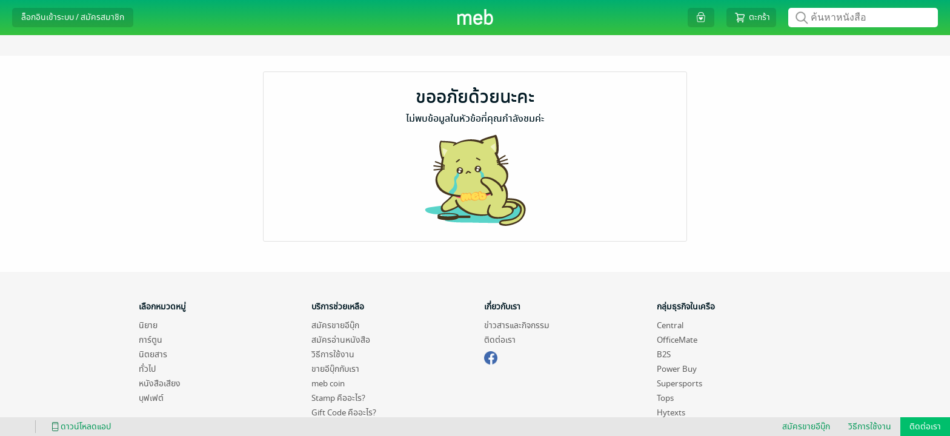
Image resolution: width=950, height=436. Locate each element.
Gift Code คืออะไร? (343, 412)
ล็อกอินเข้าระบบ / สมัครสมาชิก (72, 17)
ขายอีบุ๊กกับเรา (335, 369)
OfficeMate (677, 340)
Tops (665, 398)
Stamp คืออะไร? (338, 398)
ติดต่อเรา (500, 340)
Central (670, 325)
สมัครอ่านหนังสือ (340, 340)
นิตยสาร (153, 354)
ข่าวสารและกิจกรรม (517, 325)
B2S (664, 354)
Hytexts (671, 412)
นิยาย (148, 325)
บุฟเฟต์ (151, 398)
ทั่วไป (147, 369)
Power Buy (677, 369)
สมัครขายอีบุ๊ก (335, 325)
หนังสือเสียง (160, 383)
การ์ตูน (150, 340)
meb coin (328, 383)
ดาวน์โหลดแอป (79, 426)
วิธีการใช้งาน (332, 354)
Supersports (679, 383)
